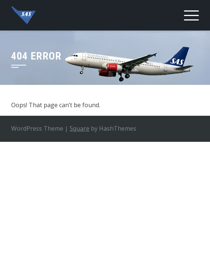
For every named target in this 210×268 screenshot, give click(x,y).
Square (79, 128)
